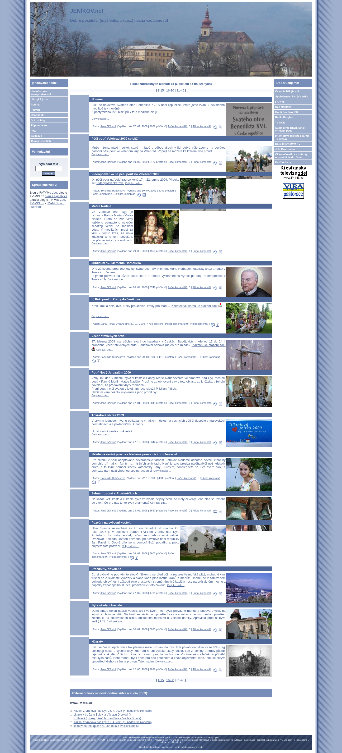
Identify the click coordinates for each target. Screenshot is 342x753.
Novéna (97, 99)
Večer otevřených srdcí (108, 336)
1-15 (161, 90)
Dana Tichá (107, 323)
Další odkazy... (284, 162)
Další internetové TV (287, 143)
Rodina (35, 104)
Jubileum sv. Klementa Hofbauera (116, 263)
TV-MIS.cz (37, 203)
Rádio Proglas (284, 117)
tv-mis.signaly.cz (56, 196)
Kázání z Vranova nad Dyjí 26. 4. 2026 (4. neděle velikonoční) (113, 710)
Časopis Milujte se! (287, 91)
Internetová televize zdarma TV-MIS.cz (292, 137)
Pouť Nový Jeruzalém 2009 (111, 372)
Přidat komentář (202, 126)
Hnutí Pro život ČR (286, 112)
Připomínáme (39, 125)
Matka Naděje (101, 206)
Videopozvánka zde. (110, 183)
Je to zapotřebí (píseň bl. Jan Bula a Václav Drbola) (106, 726)
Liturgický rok (39, 99)
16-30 (170, 90)
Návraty (97, 641)
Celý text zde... (100, 118)
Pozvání (36, 109)
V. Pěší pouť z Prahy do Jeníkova (115, 299)
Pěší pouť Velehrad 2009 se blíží (114, 138)
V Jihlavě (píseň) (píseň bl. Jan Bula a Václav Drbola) (107, 718)
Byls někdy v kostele (106, 605)
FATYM (279, 101)
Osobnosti (37, 115)
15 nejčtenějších (41, 141)
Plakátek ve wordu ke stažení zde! (196, 306)
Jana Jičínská (108, 126)
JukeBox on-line (285, 149)
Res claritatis (283, 106)
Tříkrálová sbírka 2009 (107, 415)
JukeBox (36, 207)
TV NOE (280, 122)
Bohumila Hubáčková (112, 190)
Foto (33, 130)
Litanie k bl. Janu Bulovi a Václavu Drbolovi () (102, 714)
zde (54, 192)
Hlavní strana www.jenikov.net (41, 93)
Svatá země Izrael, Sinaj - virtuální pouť (290, 129)
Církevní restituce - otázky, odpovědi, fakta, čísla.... (291, 156)
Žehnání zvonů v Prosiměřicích (114, 493)
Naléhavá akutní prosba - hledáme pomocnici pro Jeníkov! (134, 454)
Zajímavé (36, 135)
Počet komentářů (177, 126)
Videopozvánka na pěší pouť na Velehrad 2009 (125, 174)
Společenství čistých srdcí (291, 96)
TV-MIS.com (55, 203)
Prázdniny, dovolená (106, 569)
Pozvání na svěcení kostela (111, 522)
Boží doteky (38, 120)
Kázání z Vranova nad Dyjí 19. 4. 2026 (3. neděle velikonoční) (113, 722)
